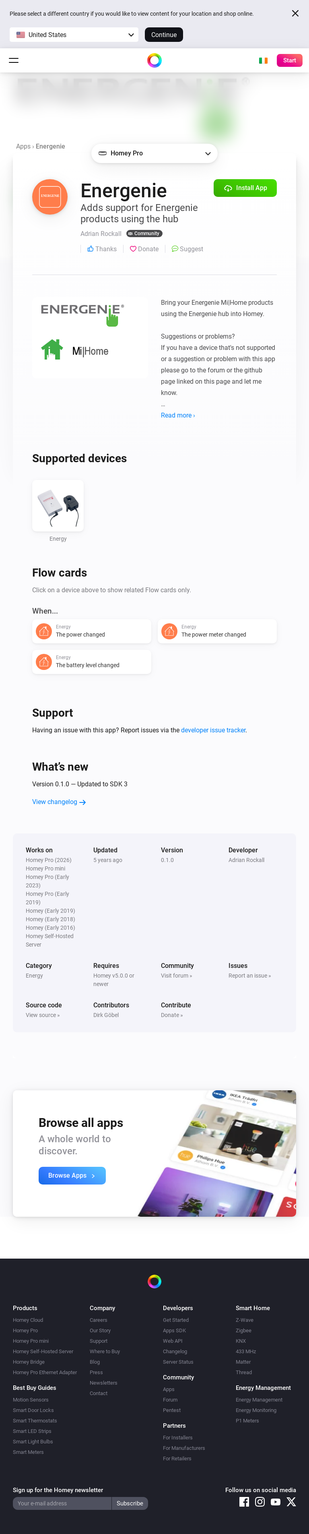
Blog (95, 1362)
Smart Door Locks (33, 1410)
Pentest (172, 1410)
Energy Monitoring (256, 1410)
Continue (164, 35)
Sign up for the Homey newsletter (58, 1490)
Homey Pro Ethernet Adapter (45, 1372)
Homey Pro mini (31, 1341)
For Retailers (177, 1458)
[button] (74, 34)
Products (25, 1308)
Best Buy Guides (34, 1387)
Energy (34, 975)
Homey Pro (25, 1330)
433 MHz (246, 1351)
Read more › (178, 415)
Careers (98, 1320)
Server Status (178, 1362)
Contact (98, 1393)
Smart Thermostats (35, 1421)
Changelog (175, 1351)
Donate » (172, 1015)
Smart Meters (28, 1452)
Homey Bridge (29, 1362)
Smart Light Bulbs (33, 1442)
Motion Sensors (31, 1400)
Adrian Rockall (246, 860)
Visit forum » (176, 975)
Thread (244, 1372)
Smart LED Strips (32, 1431)
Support (98, 1341)
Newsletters (103, 1383)
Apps (23, 146)
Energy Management (259, 1400)
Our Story (100, 1330)
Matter (243, 1362)
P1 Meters (247, 1421)
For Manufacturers (184, 1448)
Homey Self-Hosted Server (43, 1351)
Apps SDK (174, 1330)
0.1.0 (167, 860)
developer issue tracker (213, 730)
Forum (170, 1400)
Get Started (176, 1320)
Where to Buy (105, 1351)
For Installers (178, 1438)
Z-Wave (244, 1320)
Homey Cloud (28, 1320)
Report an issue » (250, 975)
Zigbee (243, 1330)
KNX (241, 1341)
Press (96, 1372)
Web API (173, 1341)
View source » (43, 1015)
